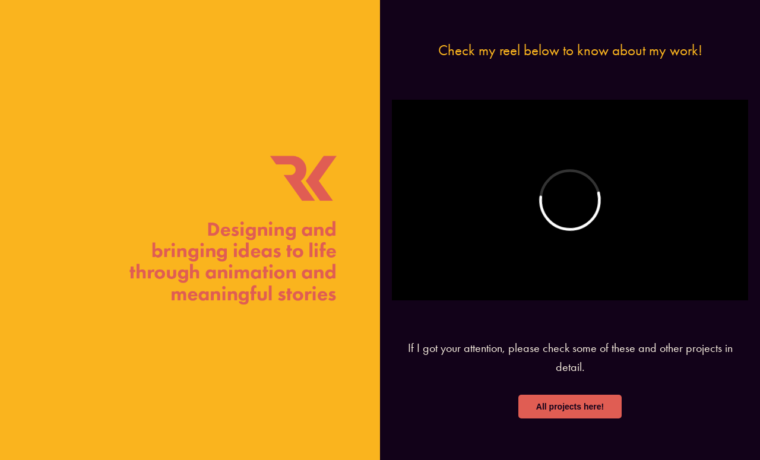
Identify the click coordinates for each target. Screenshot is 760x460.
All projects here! (570, 406)
